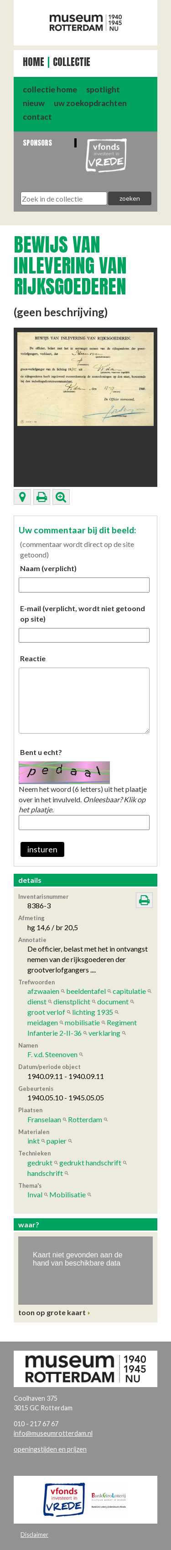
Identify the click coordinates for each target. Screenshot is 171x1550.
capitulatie (129, 991)
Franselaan (44, 1119)
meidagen (42, 1022)
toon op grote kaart (52, 1312)
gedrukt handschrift (90, 1162)
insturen (42, 849)
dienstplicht (71, 1001)
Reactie (33, 658)
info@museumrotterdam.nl (53, 1433)
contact (37, 117)
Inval (34, 1194)
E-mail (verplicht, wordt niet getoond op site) (82, 613)
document (113, 1001)
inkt (33, 1140)
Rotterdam (85, 1119)
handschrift (45, 1173)
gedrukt (39, 1162)
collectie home (50, 89)
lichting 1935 (92, 1012)
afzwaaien (43, 991)
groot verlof (46, 1012)
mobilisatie (82, 1022)
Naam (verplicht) (48, 568)
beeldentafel (86, 991)
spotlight (103, 89)
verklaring (104, 1032)
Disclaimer (34, 1534)
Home (33, 62)
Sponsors (37, 142)
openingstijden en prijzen (50, 1449)
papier (57, 1140)
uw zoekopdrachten (90, 103)
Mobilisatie (67, 1194)
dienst (37, 1001)
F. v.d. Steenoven (52, 1054)
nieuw (34, 103)
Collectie (71, 62)
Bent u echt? (41, 752)
